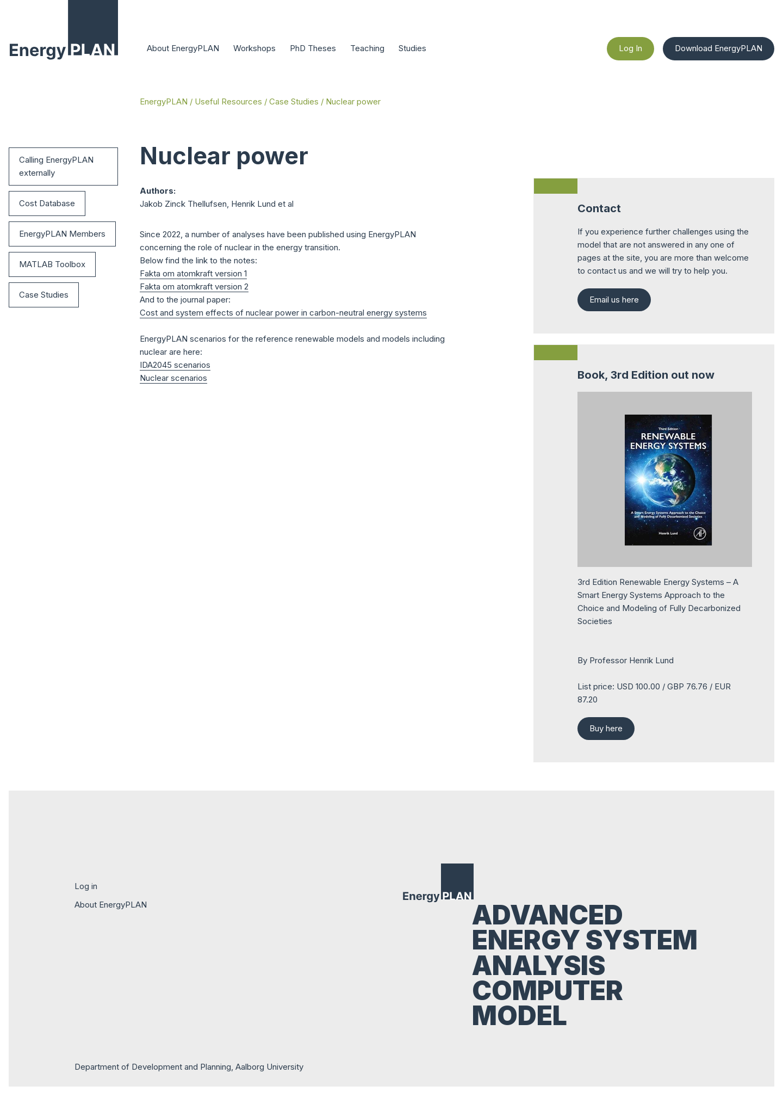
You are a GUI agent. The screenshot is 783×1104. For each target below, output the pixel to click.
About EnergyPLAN (183, 48)
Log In (630, 48)
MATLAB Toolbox (52, 264)
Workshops (254, 48)
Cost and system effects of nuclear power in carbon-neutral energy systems (283, 312)
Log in (85, 886)
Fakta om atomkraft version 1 (193, 273)
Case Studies (294, 101)
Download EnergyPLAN (718, 48)
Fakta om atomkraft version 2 (194, 286)
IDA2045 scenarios (175, 365)
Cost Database (47, 203)
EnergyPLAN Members (62, 234)
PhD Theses (313, 48)
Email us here (614, 299)
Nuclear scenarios (173, 378)
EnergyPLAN (164, 101)
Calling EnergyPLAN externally (56, 166)
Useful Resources (228, 101)
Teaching (367, 48)
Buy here (606, 728)
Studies (412, 48)
